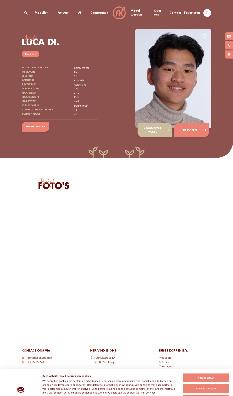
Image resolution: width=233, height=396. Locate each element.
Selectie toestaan (206, 364)
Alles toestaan (206, 353)
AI (79, 12)
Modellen (41, 12)
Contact (175, 12)
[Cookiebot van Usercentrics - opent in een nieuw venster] (21, 389)
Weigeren (205, 374)
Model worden (136, 12)
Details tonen (175, 389)
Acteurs (63, 12)
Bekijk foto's (35, 126)
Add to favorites (203, 36)
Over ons (157, 12)
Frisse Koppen (119, 12)
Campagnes (99, 12)
